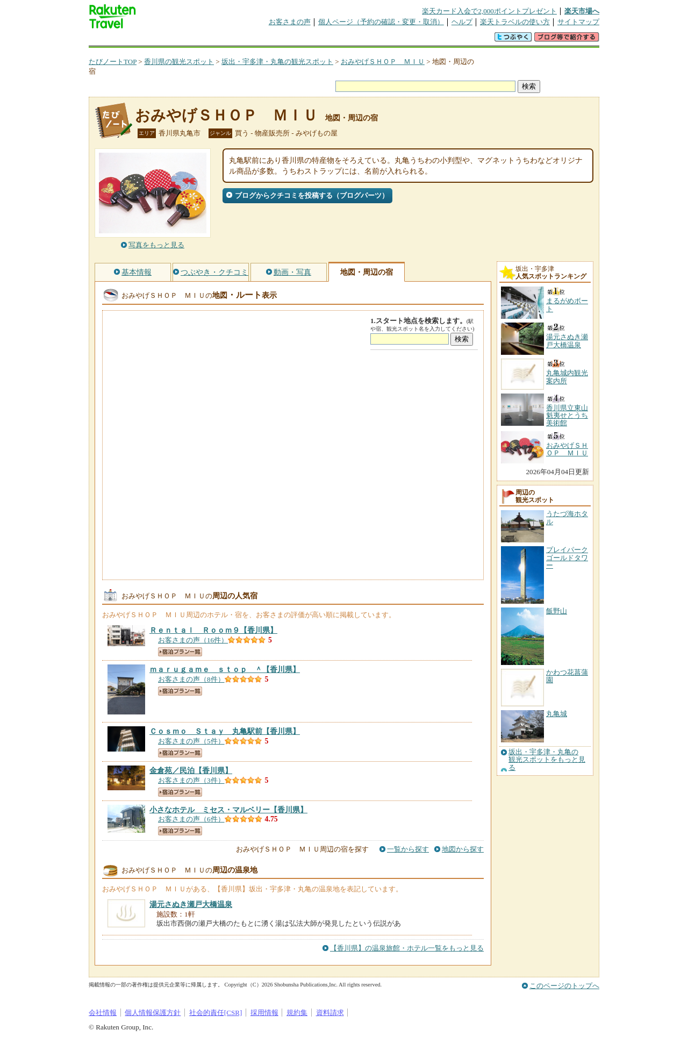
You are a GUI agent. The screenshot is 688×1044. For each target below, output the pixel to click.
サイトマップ (578, 22)
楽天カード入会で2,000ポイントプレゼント (489, 11)
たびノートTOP (113, 62)
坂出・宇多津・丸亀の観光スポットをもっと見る (546, 759)
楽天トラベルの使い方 (515, 22)
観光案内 (346, 40)
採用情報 (264, 1013)
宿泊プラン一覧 (180, 651)
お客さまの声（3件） (191, 780)
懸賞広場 (214, 40)
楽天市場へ (581, 11)
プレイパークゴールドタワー (567, 557)
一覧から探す (408, 849)
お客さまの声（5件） (191, 741)
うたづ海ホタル (567, 517)
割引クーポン (258, 40)
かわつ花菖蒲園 (567, 676)
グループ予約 (302, 40)
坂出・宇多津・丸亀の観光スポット (277, 62)
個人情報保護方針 (153, 1013)
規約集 (296, 1013)
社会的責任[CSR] (215, 1013)
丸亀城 (556, 714)
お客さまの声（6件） (191, 819)
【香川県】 (213, 630)
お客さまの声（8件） (191, 679)
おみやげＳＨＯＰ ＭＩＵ (383, 62)
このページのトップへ (564, 986)
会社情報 (103, 1013)
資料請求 (330, 1013)
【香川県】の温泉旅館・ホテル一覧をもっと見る (407, 948)
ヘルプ (462, 22)
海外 (170, 40)
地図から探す (463, 849)
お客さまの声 (290, 22)
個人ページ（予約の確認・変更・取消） (381, 22)
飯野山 (556, 611)
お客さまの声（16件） (193, 640)
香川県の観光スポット (179, 62)
